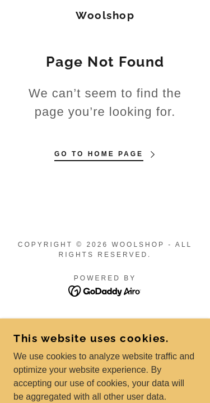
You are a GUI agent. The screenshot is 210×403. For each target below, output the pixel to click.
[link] (105, 15)
